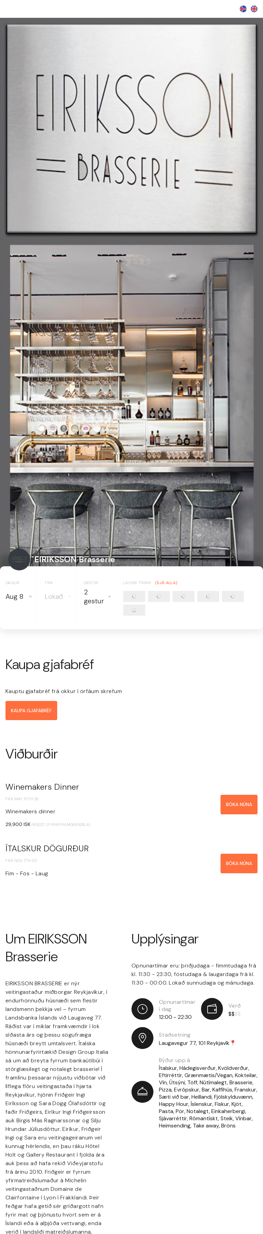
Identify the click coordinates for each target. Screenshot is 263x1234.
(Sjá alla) (166, 582)
